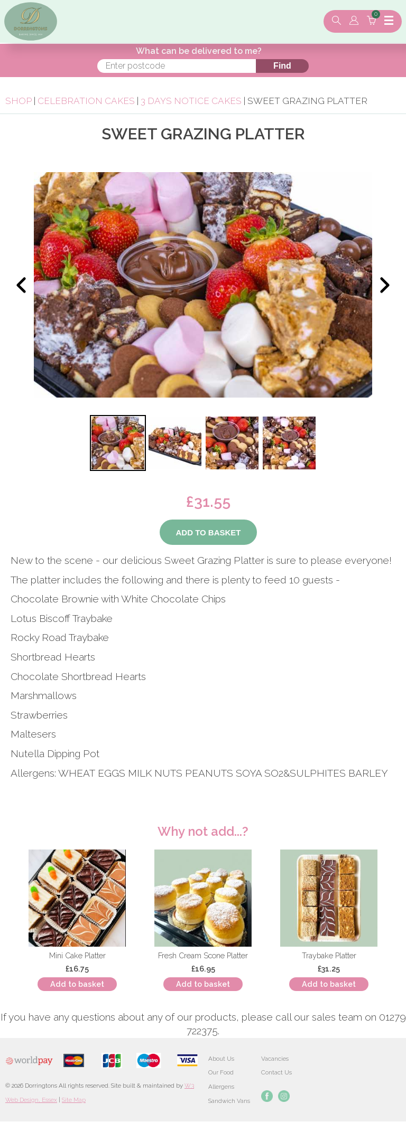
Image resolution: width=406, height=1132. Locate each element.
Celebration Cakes (86, 101)
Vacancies (275, 1058)
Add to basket (77, 983)
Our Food (221, 1072)
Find (282, 65)
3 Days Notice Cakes (191, 101)
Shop (18, 101)
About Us (221, 1058)
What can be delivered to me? (199, 51)
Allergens (221, 1086)
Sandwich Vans (229, 1101)
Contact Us (276, 1072)
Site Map (74, 1099)
